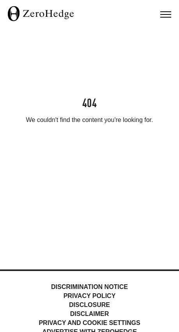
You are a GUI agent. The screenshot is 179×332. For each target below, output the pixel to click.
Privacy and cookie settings (89, 322)
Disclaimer (89, 313)
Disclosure (89, 304)
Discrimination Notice (89, 287)
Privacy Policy (90, 296)
